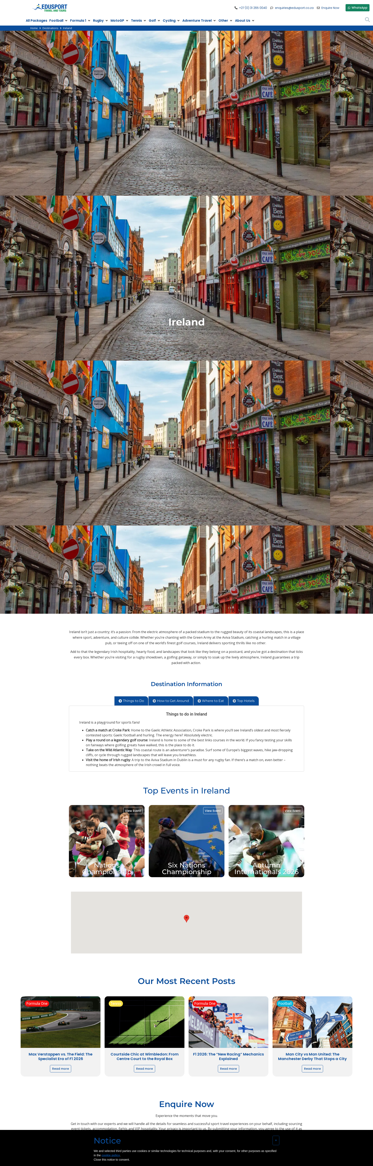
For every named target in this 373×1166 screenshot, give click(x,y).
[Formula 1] (80, 20)
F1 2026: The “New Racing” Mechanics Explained (228, 1056)
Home (34, 28)
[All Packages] (36, 20)
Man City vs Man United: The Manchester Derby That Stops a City (312, 1056)
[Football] (58, 20)
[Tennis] (139, 20)
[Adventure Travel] (199, 20)
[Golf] (155, 20)
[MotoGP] (120, 20)
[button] (186, 919)
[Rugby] (101, 20)
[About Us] (245, 20)
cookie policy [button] (111, 1155)
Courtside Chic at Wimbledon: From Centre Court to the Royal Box (145, 1056)
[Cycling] (171, 20)
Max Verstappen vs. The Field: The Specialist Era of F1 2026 (60, 1056)
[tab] (131, 701)
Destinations (50, 28)
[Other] (225, 20)
